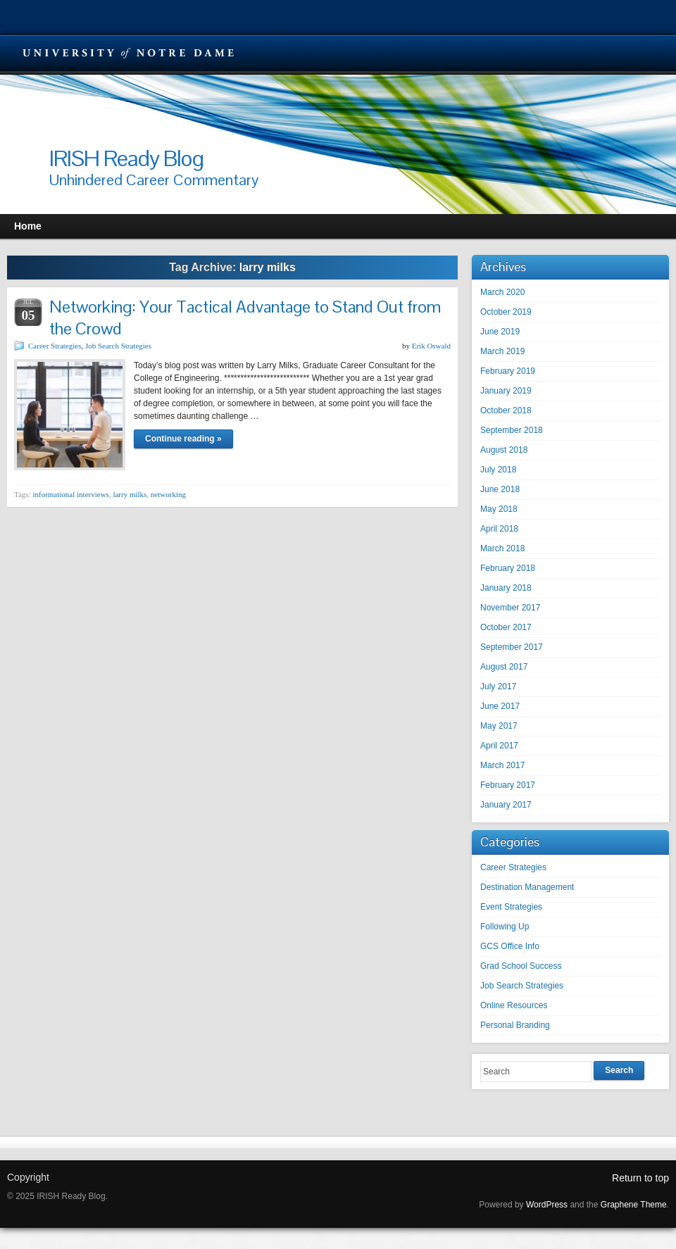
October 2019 (506, 312)
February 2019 (507, 371)
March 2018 (502, 548)
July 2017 (498, 686)
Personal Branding (515, 1025)
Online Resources (513, 1005)
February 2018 (507, 568)
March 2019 (502, 351)
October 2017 (506, 627)
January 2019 (506, 391)
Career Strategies (54, 345)
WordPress (547, 1205)
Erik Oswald (431, 345)
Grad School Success (520, 966)
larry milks (129, 494)
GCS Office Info (509, 946)
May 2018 (499, 509)
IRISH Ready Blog (126, 158)
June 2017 (500, 706)
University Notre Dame (128, 52)
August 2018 (503, 450)
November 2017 (510, 608)
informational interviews (70, 494)
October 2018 (506, 410)
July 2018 (498, 470)
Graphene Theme (634, 1205)
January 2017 (506, 805)
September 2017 (511, 647)
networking (168, 494)
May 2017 (499, 726)
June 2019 (500, 332)
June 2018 (500, 489)
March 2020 (502, 292)
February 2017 (507, 785)
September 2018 (511, 430)
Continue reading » (183, 439)
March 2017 (502, 765)
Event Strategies (511, 907)
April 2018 (499, 529)
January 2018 (506, 588)
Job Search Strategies (118, 345)
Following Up (504, 926)
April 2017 (499, 746)
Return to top (640, 1178)
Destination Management (527, 887)
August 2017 (503, 667)
